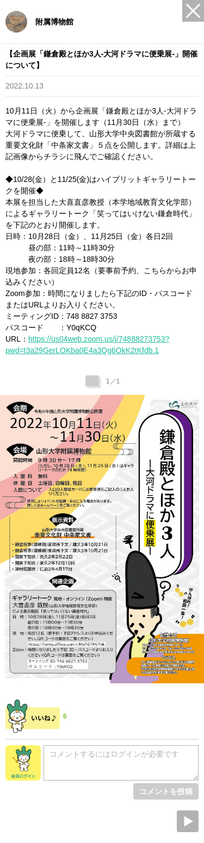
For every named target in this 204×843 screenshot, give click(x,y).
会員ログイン (23, 763)
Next (188, 821)
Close (193, 11)
